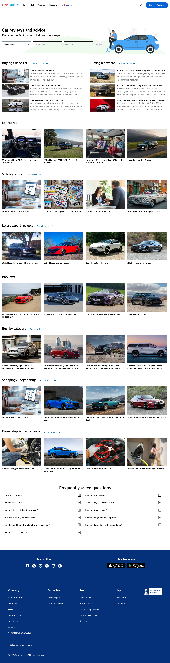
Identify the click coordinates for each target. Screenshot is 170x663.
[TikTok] (60, 566)
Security (83, 621)
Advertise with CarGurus (19, 632)
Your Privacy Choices (89, 609)
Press (10, 609)
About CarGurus (15, 597)
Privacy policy (86, 603)
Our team (12, 603)
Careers (11, 627)
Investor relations (16, 615)
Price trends (13, 621)
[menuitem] (25, 5)
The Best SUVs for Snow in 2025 (45, 85)
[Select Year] (78, 44)
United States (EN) (21, 645)
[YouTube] (40, 566)
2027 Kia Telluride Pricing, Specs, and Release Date (141, 85)
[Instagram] (47, 566)
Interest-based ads (88, 615)
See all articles (39, 63)
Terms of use (85, 597)
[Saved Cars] (140, 5)
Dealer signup (54, 597)
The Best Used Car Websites (44, 70)
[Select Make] (16, 44)
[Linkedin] (53, 566)
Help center (121, 597)
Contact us (121, 603)
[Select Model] (47, 44)
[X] (34, 566)
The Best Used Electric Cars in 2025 (47, 100)
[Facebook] (27, 566)
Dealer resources (55, 603)
